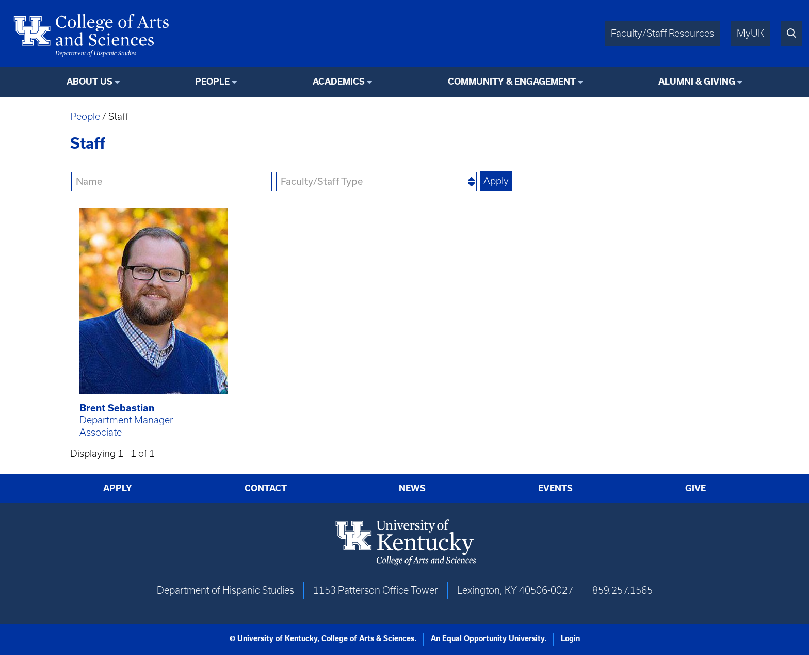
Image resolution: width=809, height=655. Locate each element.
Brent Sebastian (116, 408)
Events (555, 488)
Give (695, 488)
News (412, 488)
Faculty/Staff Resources (662, 33)
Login (570, 638)
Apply (117, 488)
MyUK (750, 33)
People (85, 116)
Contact (266, 488)
